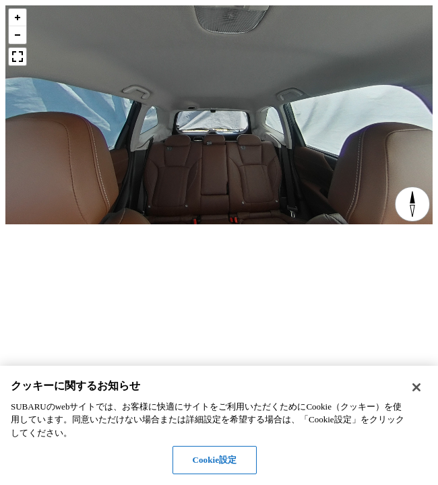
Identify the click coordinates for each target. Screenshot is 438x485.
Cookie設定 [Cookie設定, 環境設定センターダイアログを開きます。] (214, 460)
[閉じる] (416, 387)
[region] (219, 425)
